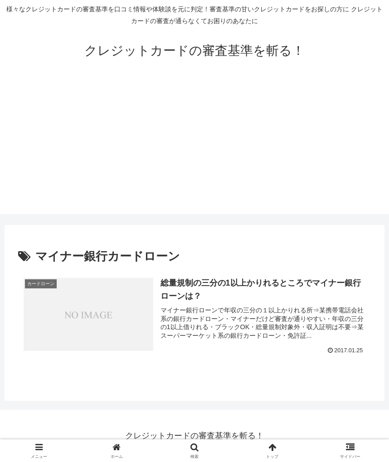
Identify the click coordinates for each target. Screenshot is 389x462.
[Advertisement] (194, 150)
